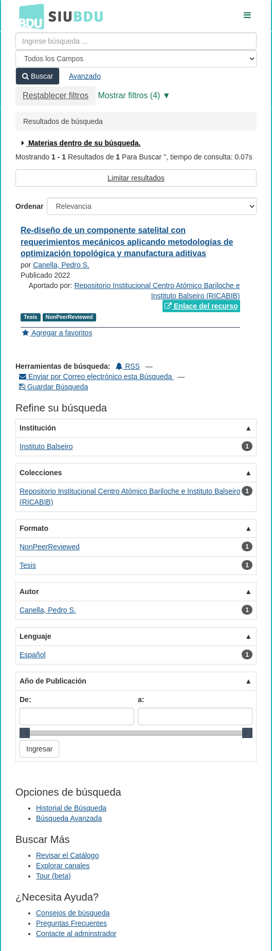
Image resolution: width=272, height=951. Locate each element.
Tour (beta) (53, 876)
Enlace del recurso (201, 306)
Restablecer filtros (55, 95)
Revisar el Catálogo (67, 855)
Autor (29, 591)
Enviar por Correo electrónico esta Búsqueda (96, 376)
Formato (34, 528)
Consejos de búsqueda (73, 913)
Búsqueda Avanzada (69, 818)
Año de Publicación (53, 681)
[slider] (25, 733)
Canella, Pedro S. (61, 265)
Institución (38, 428)
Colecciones (41, 473)
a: (141, 699)
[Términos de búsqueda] (136, 41)
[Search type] (136, 58)
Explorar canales (62, 866)
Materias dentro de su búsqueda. (80, 143)
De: (25, 699)
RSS (128, 366)
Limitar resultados (136, 178)
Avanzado (85, 76)
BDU (28, 16)
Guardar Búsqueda (53, 387)
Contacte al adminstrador (76, 933)
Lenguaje (35, 636)
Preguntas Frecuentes (71, 923)
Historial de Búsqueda (71, 808)
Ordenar (29, 206)
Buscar (37, 76)
